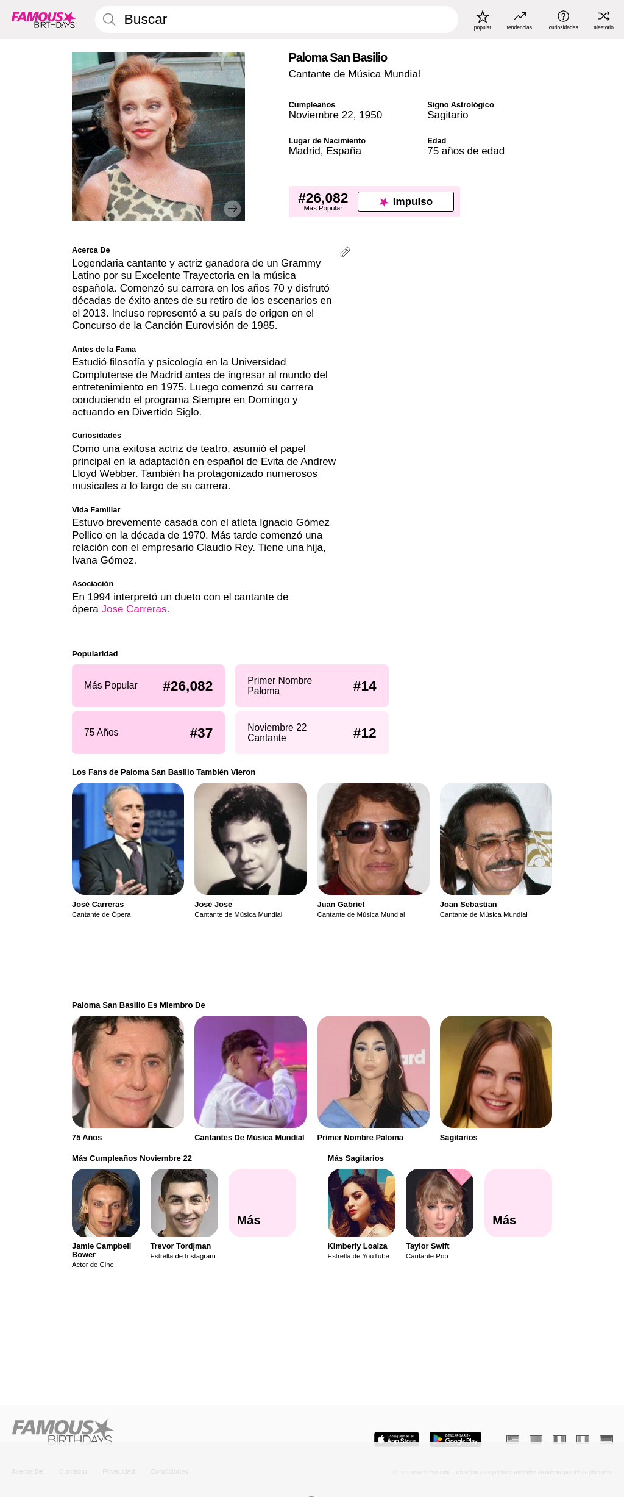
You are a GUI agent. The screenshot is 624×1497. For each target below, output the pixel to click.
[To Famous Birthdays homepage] (43, 19)
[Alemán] (606, 1439)
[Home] (159, 1433)
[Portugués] (536, 1439)
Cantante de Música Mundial (354, 74)
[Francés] (559, 1439)
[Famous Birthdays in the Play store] (455, 1439)
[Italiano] (582, 1439)
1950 (370, 115)
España (343, 151)
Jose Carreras (133, 609)
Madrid (305, 151)
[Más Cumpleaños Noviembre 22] (262, 1203)
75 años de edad (466, 151)
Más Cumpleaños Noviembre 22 (132, 1158)
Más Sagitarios (356, 1158)
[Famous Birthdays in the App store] (396, 1439)
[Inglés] (512, 1439)
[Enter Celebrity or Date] (276, 19)
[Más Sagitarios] (518, 1203)
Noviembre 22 (321, 115)
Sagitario (447, 115)
